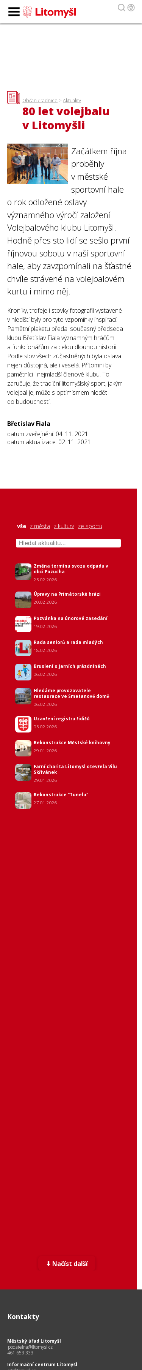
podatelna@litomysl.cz (30, 1347)
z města (40, 526)
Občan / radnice (40, 100)
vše (21, 526)
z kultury (64, 526)
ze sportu (90, 526)
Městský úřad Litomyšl (34, 1341)
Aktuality (72, 100)
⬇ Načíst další (67, 1263)
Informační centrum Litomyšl (42, 1364)
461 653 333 (20, 1352)
